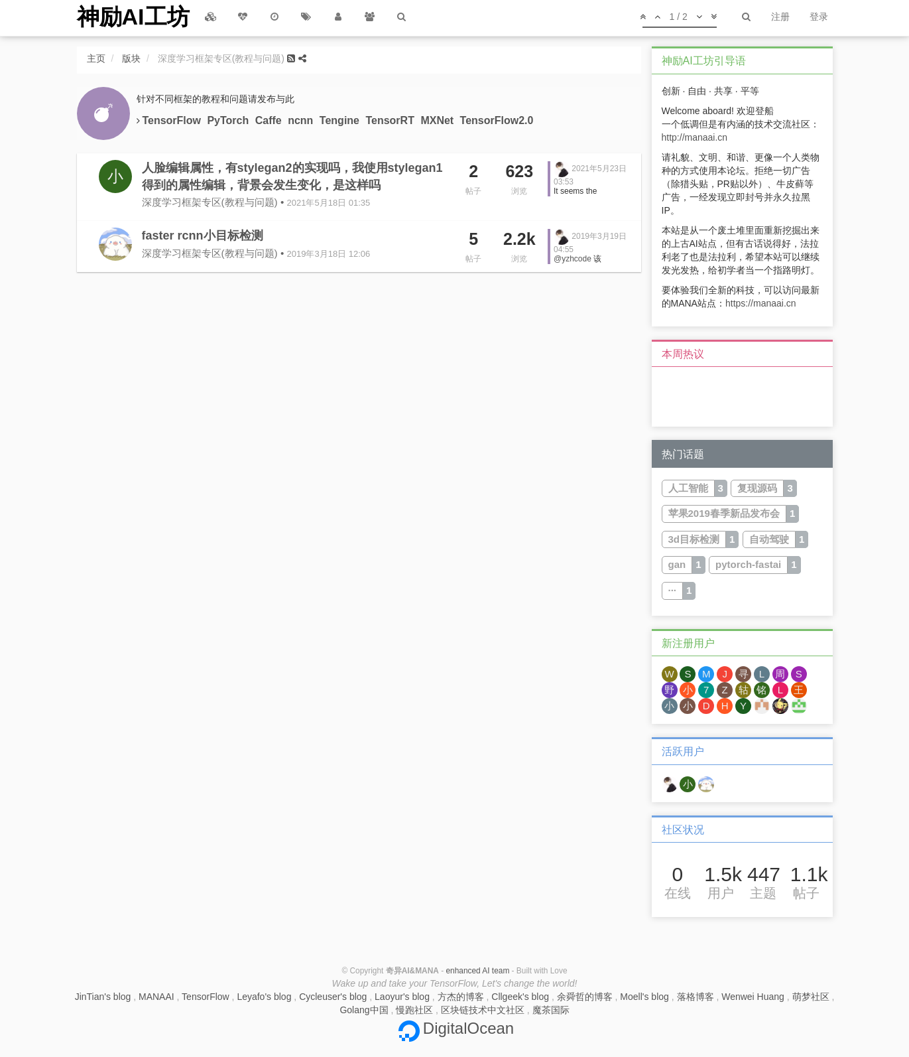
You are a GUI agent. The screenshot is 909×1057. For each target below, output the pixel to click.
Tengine (341, 120)
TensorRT (391, 120)
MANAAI (156, 996)
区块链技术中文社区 (482, 1010)
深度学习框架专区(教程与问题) (210, 202)
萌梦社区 (810, 996)
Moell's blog (644, 996)
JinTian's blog (103, 996)
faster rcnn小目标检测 (202, 235)
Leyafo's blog (264, 996)
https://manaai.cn (760, 303)
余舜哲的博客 (585, 996)
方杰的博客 (461, 996)
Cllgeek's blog (520, 996)
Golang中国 (363, 1010)
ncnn (302, 120)
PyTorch (229, 120)
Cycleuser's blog (333, 996)
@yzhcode (572, 258)
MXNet (438, 120)
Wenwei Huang (752, 996)
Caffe (269, 120)
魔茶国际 (551, 1010)
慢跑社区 (414, 1010)
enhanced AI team (477, 970)
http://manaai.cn (695, 137)
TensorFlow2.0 (497, 120)
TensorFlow (173, 120)
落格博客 (695, 996)
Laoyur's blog (402, 996)
